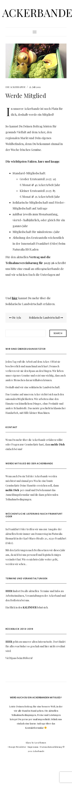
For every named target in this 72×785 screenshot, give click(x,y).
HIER (8, 591)
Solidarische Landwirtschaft (46, 317)
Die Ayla (15, 317)
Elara (28, 742)
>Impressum (32, 747)
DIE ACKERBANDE (15, 86)
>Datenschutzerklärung (50, 747)
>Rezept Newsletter (16, 747)
